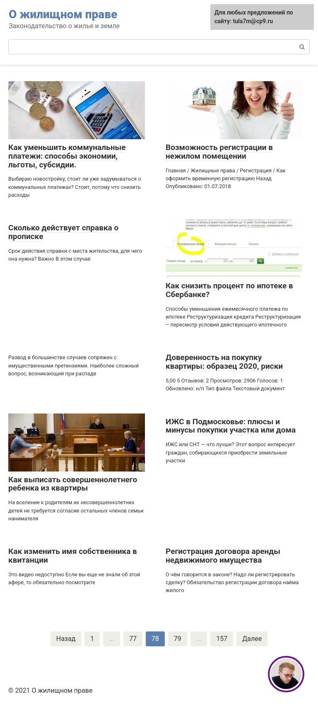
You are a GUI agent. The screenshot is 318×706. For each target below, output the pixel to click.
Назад (66, 639)
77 (133, 639)
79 (177, 639)
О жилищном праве (63, 14)
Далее (252, 639)
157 (221, 639)
